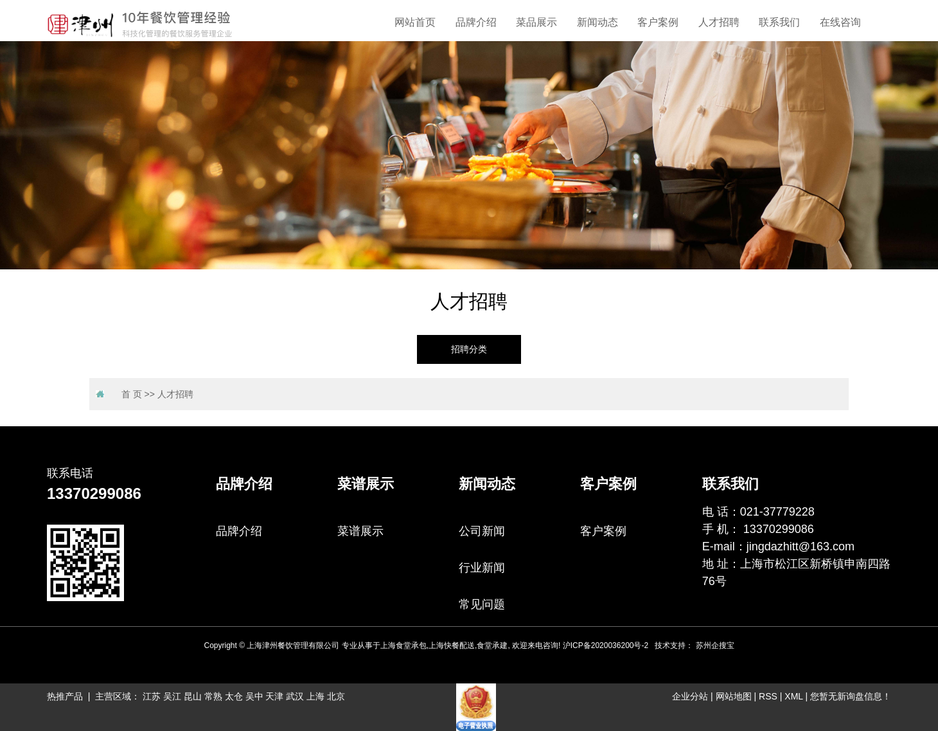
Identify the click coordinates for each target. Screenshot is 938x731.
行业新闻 (482, 567)
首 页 (131, 394)
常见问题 (482, 604)
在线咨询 (840, 22)
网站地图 (734, 696)
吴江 (172, 696)
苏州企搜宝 (715, 645)
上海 (315, 696)
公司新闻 (482, 531)
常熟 (213, 696)
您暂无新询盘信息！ (850, 696)
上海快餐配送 (452, 645)
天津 (274, 696)
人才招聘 (718, 22)
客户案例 (657, 22)
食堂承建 (492, 645)
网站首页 (415, 22)
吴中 (254, 696)
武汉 (295, 696)
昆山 (193, 696)
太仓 (234, 696)
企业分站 (690, 696)
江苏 (152, 696)
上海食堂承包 (403, 645)
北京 (336, 696)
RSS (768, 696)
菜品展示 (536, 22)
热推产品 (65, 696)
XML (793, 696)
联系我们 (779, 22)
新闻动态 (597, 22)
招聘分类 (469, 349)
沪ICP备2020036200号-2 (605, 645)
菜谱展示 (360, 531)
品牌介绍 (476, 22)
